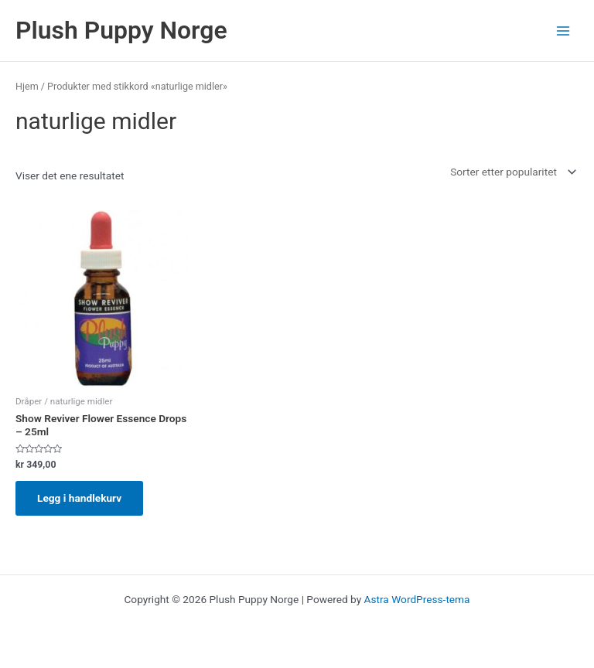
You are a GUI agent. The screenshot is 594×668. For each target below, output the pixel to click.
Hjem (27, 86)
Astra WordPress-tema (417, 599)
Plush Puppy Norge (121, 30)
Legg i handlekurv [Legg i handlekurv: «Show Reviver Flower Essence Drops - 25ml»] (79, 498)
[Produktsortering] (512, 172)
